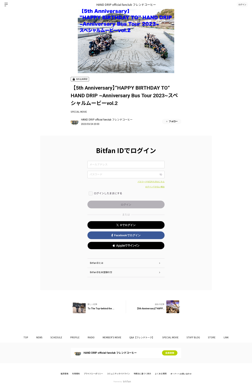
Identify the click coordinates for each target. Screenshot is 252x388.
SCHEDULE (56, 337)
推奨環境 (64, 374)
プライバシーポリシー (93, 374)
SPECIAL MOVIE (79, 111)
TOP (25, 337)
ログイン (242, 4)
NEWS (39, 337)
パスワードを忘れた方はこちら (151, 182)
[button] (126, 245)
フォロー (172, 121)
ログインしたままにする (108, 193)
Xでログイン (125, 225)
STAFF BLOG (193, 337)
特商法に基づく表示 (142, 374)
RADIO (91, 337)
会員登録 (169, 353)
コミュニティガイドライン (118, 374)
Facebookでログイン (125, 235)
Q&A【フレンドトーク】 (141, 337)
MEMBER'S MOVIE (112, 337)
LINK (226, 337)
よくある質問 (160, 374)
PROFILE (75, 337)
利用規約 (76, 374)
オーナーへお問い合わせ (181, 374)
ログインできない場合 (155, 187)
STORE (212, 337)
